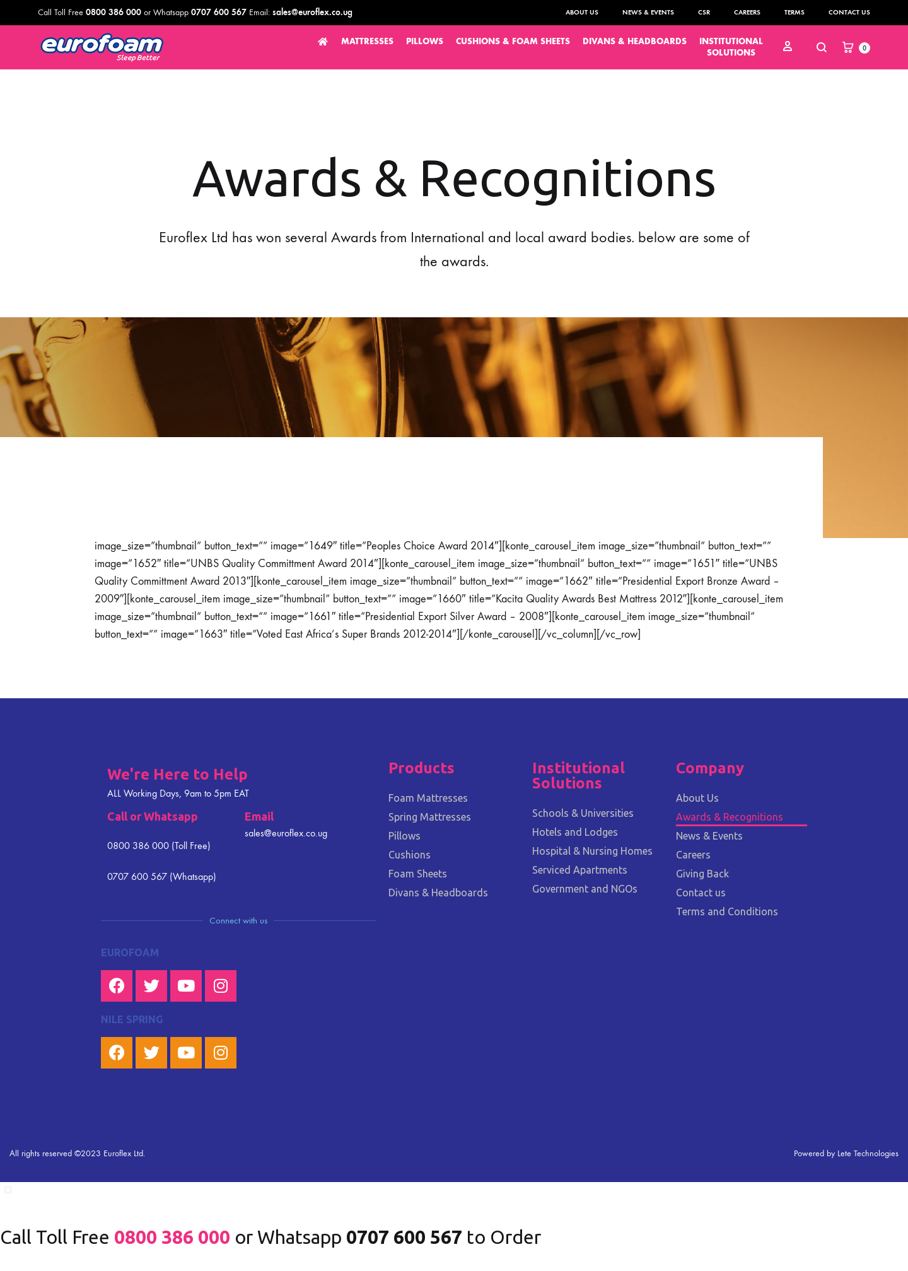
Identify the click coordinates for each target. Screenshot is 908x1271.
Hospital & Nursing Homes (592, 851)
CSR (704, 12)
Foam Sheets (417, 873)
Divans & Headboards (438, 892)
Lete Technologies (868, 1153)
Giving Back (702, 873)
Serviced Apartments (579, 870)
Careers (747, 12)
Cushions (409, 854)
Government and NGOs (584, 888)
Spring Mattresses (429, 817)
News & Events (648, 12)
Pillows (404, 835)
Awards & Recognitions (729, 817)
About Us (582, 12)
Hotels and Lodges (575, 832)
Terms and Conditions (727, 911)
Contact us (849, 12)
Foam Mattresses (428, 798)
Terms (794, 12)
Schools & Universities (583, 813)
